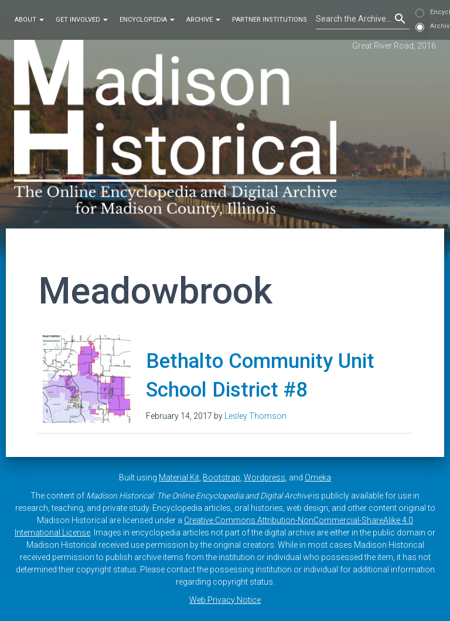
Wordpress (264, 477)
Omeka (318, 477)
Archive (203, 19)
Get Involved (82, 19)
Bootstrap (221, 477)
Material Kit (179, 477)
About (29, 19)
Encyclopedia (147, 19)
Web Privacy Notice (225, 600)
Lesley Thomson (255, 416)
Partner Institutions (269, 19)
